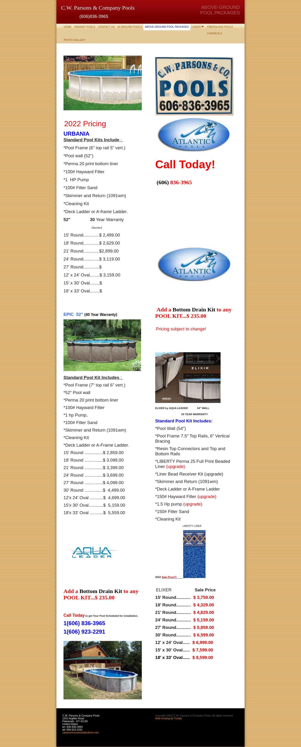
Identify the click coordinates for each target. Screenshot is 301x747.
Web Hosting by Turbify (168, 718)
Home (67, 26)
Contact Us (106, 26)
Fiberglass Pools (220, 26)
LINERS (196, 26)
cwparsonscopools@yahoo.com (80, 732)
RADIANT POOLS (84, 26)
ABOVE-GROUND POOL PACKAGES (167, 26)
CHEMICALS (214, 33)
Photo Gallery (75, 39)
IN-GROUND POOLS (130, 26)
